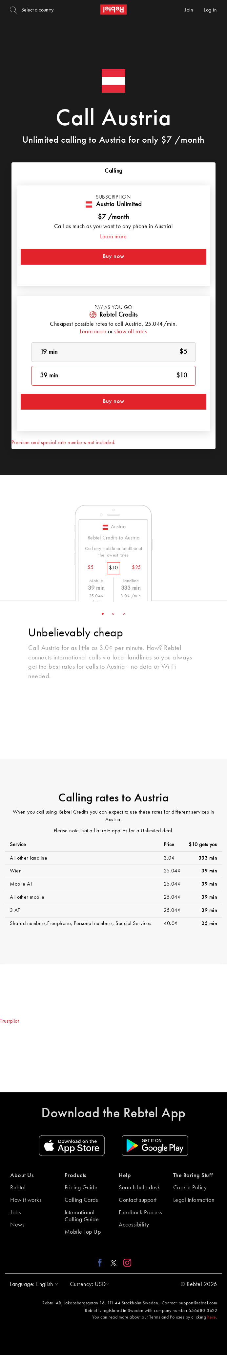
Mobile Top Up (83, 1232)
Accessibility (134, 1225)
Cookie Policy (190, 1188)
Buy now (113, 256)
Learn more (113, 237)
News (17, 1225)
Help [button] (125, 1175)
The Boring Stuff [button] (193, 1175)
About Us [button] (21, 1175)
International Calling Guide (82, 1216)
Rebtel (18, 1188)
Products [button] (75, 1175)
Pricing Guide (81, 1188)
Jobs (15, 1213)
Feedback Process (140, 1213)
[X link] (113, 1262)
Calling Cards (81, 1200)
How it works (25, 1200)
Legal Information (194, 1200)
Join (189, 10)
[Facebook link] (101, 1262)
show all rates (130, 332)
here (211, 1317)
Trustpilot (9, 1021)
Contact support (138, 1200)
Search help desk (139, 1188)
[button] (32, 1284)
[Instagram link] (126, 1262)
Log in (210, 10)
